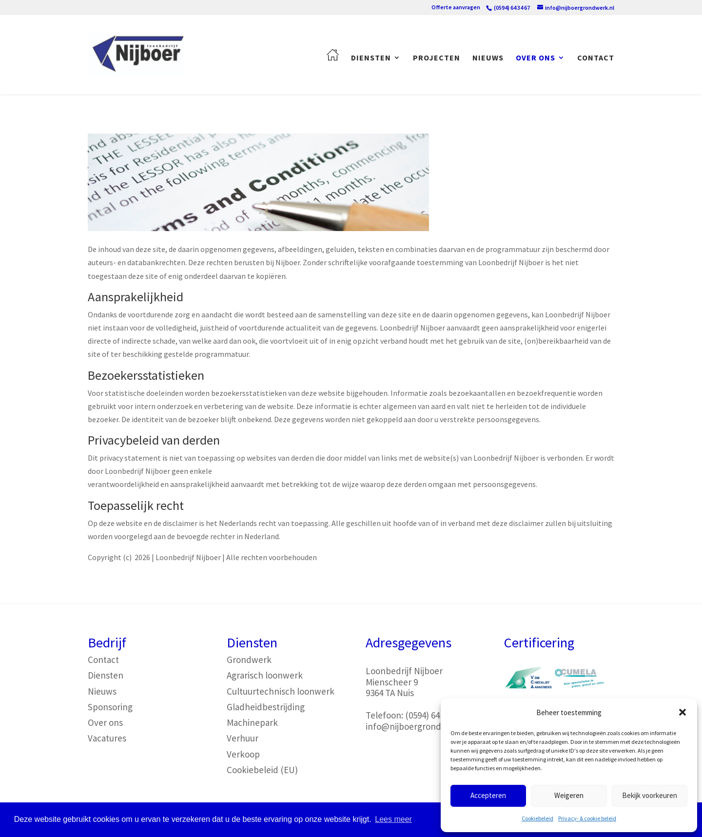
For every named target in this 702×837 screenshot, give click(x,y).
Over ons (535, 58)
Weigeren (569, 795)
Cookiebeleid (537, 818)
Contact (595, 58)
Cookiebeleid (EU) (262, 770)
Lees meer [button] (393, 819)
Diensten (371, 58)
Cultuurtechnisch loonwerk (280, 691)
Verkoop (243, 754)
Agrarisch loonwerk (265, 675)
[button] (682, 712)
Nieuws (488, 58)
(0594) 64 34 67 (433, 715)
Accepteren (488, 795)
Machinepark (252, 722)
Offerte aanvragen (455, 7)
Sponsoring (110, 707)
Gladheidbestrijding (266, 707)
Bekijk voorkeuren (649, 795)
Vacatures (107, 738)
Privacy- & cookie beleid (587, 818)
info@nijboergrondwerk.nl (418, 726)
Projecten (436, 58)
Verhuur (242, 738)
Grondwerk (249, 659)
